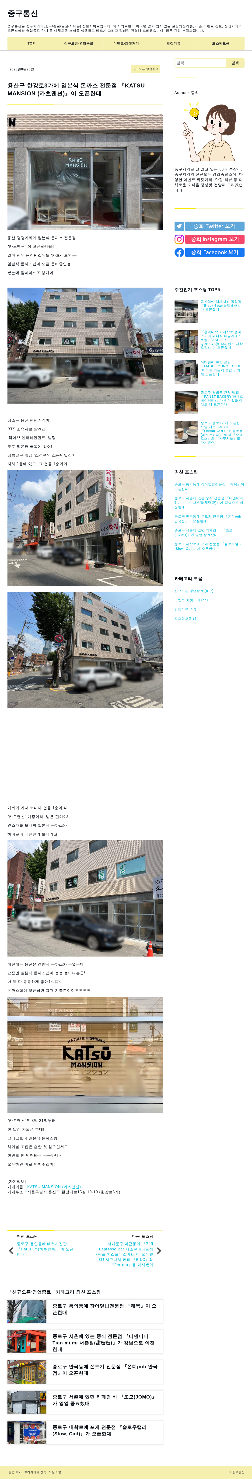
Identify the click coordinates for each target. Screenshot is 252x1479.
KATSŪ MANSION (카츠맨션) (54, 1187)
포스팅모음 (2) (186, 618)
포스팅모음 (221, 43)
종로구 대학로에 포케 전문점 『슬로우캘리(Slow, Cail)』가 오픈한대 (208, 546)
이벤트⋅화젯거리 (126, 43)
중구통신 (22, 13)
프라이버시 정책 (35, 1472)
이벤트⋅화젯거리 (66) (191, 600)
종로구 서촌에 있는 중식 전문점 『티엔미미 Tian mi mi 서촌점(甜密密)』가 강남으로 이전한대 (209, 502)
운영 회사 (15, 1472)
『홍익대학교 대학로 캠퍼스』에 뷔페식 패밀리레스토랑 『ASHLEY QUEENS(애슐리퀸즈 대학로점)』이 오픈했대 (222, 339)
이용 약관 (55, 1472)
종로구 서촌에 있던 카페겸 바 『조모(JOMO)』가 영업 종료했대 (204, 532)
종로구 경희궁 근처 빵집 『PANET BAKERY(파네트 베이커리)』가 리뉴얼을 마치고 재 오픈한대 (222, 398)
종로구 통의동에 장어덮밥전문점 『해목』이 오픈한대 (210, 486)
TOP (31, 43)
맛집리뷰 (174, 43)
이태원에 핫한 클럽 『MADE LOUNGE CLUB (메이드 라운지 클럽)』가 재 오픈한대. (221, 368)
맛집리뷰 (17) (185, 609)
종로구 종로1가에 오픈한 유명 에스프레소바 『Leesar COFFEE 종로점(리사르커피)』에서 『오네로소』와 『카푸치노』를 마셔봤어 (222, 432)
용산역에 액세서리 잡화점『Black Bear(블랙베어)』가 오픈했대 (221, 305)
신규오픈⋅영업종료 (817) (194, 591)
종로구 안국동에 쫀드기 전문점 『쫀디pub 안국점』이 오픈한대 (208, 519)
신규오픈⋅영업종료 (78, 43)
